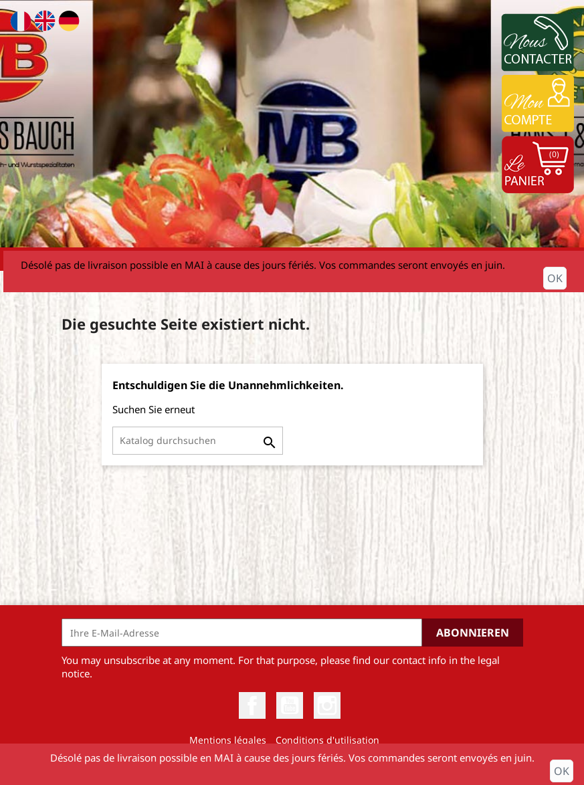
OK (555, 278)
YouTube (289, 705)
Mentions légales (227, 740)
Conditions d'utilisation (327, 740)
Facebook (252, 705)
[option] (292, 123)
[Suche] (197, 441)
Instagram (327, 705)
